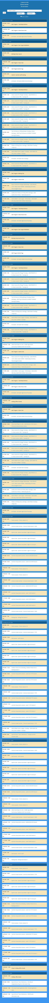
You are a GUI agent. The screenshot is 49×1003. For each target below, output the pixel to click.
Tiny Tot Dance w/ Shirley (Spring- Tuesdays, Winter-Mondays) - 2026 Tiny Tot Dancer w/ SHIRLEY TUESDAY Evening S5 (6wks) (24, 133)
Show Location (25, 16)
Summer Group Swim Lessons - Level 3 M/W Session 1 (24, 605)
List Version (25, 6)
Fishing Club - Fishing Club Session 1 (20, 617)
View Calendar (25, 4)
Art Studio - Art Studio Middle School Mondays (22, 81)
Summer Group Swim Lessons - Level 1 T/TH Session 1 (24, 705)
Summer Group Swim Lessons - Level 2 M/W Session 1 (24, 599)
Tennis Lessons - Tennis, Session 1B (19, 626)
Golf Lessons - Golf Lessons (18, 638)
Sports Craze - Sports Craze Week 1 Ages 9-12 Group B (24, 550)
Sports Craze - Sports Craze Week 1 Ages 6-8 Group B (23, 538)
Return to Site (25, 2)
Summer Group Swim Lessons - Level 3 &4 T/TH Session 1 (24, 717)
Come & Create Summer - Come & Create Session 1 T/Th (24, 632)
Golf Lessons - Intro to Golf (18, 853)
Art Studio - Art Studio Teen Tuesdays (20, 158)
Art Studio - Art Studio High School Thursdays (22, 36)
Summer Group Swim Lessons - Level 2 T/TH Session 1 (24, 711)
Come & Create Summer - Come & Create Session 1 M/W (24, 526)
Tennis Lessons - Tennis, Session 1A (19, 520)
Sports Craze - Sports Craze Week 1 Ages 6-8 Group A (23, 532)
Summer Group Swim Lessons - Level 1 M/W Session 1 (24, 593)
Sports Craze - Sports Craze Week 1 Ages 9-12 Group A (24, 544)
